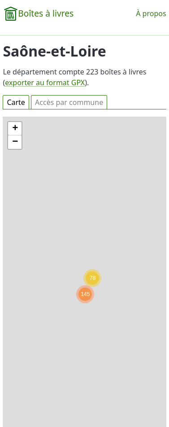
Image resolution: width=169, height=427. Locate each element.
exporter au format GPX (45, 82)
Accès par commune (69, 102)
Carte (16, 102)
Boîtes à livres (46, 13)
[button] (85, 294)
